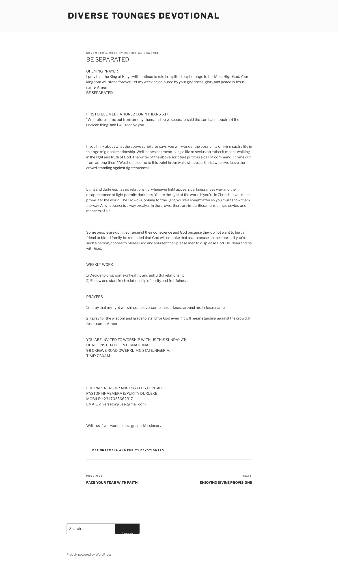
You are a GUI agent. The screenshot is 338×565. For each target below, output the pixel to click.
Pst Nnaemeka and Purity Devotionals (128, 450)
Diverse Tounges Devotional (144, 16)
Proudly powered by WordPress (89, 554)
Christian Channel (141, 53)
